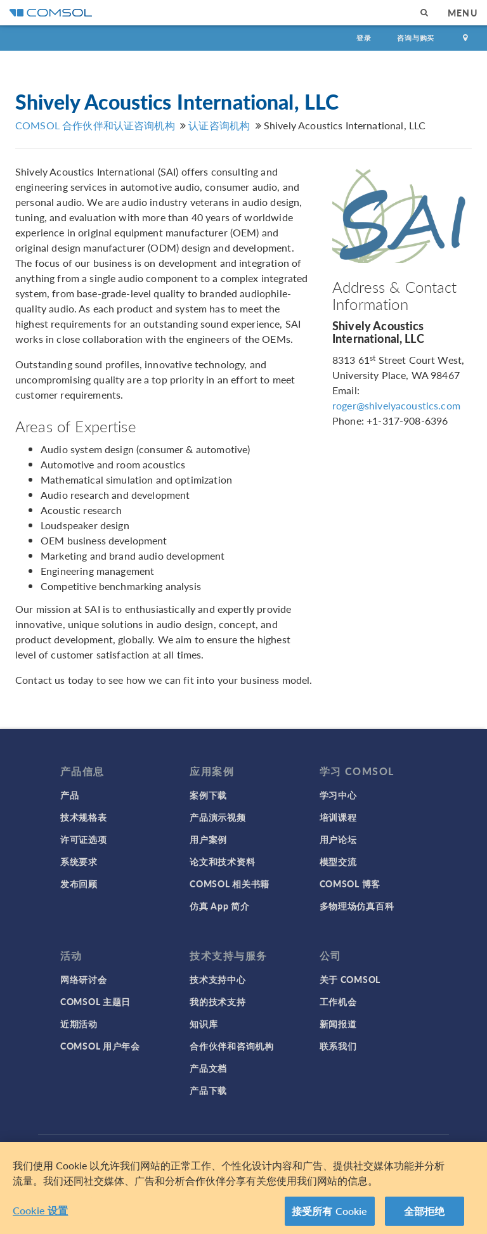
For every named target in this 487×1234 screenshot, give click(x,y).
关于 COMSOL (350, 979)
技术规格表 (83, 817)
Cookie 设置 (40, 1215)
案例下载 (208, 794)
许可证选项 (83, 839)
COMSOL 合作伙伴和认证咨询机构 (95, 125)
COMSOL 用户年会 (100, 1045)
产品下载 (208, 1090)
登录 (364, 37)
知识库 (204, 1023)
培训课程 (338, 817)
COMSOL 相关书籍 (229, 883)
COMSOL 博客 (350, 883)
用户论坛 (338, 839)
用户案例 (208, 839)
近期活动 (79, 1023)
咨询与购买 (415, 37)
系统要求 (79, 861)
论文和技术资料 (222, 861)
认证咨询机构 (219, 125)
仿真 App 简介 (219, 905)
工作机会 (338, 1001)
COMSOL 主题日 (95, 1001)
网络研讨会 (83, 979)
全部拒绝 (424, 1216)
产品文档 (208, 1068)
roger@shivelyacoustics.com (396, 405)
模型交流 (338, 861)
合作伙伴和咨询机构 (231, 1045)
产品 (69, 794)
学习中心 (338, 794)
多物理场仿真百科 (357, 905)
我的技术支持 (217, 1001)
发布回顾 (79, 883)
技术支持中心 (217, 979)
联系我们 (338, 1045)
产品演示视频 (217, 817)
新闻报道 (338, 1023)
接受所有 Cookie (330, 1216)
